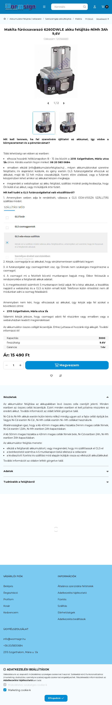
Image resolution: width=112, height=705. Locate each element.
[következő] (63, 103)
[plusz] (20, 365)
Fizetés (62, 599)
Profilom (8, 599)
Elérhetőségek (66, 612)
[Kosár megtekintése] (105, 6)
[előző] (48, 103)
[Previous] (5, 123)
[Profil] (94, 6)
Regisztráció (10, 592)
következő (103, 19)
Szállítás (62, 605)
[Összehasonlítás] (60, 376)
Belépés (8, 586)
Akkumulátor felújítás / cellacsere (25, 19)
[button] (44, 6)
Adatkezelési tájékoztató (72, 592)
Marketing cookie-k (19, 690)
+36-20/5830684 (13, 645)
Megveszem (67, 365)
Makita (78, 19)
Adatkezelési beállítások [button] (72, 619)
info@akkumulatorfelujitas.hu (46, 167)
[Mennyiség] (13, 365)
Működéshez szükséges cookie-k (27, 684)
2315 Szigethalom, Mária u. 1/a (20, 652)
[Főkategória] (5, 19)
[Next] (107, 123)
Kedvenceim (10, 612)
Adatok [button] (8, 471)
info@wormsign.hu (14, 639)
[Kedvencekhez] (51, 376)
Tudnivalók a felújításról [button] (19, 481)
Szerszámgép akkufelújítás (58, 19)
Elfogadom (56, 698)
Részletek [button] (10, 397)
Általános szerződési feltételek (75, 586)
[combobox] (69, 6)
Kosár (6, 605)
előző (89, 19)
